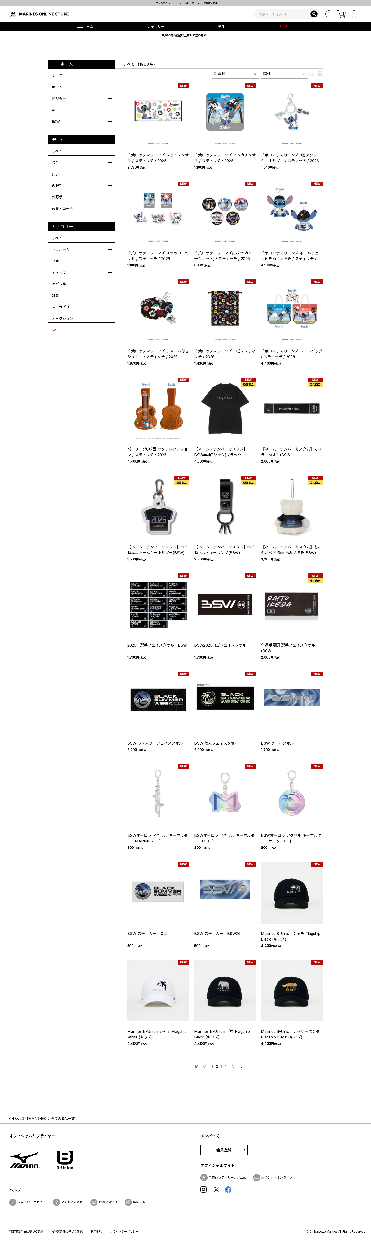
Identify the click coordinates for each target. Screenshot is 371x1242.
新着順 (219, 73)
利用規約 (96, 1231)
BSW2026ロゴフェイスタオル (220, 645)
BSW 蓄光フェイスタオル (216, 743)
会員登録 (224, 1150)
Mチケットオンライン (276, 1177)
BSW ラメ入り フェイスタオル (155, 743)
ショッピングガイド (32, 1202)
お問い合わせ (108, 1202)
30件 (267, 73)
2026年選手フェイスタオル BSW (157, 645)
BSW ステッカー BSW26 (217, 933)
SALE (283, 27)
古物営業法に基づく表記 (67, 1231)
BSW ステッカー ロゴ (147, 933)
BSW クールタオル (277, 743)
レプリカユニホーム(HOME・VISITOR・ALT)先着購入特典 (251, 3)
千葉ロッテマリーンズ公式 (227, 1177)
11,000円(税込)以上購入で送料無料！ (185, 35)
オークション (62, 318)
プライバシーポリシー (124, 1231)
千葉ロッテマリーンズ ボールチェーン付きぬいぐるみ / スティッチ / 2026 (291, 259)
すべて (57, 76)
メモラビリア (62, 307)
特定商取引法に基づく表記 (26, 1231)
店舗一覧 (139, 1202)
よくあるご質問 (72, 1202)
